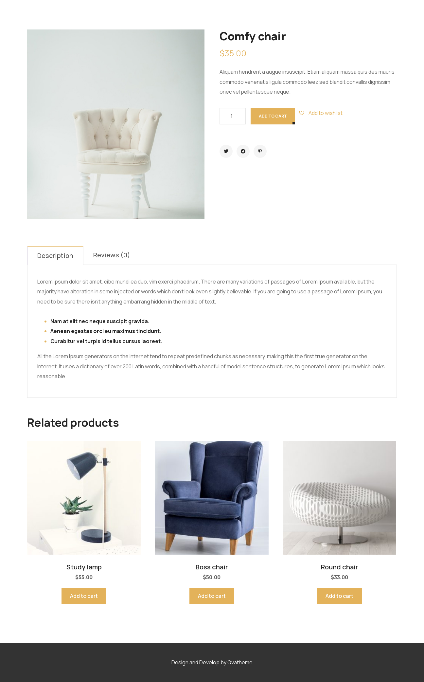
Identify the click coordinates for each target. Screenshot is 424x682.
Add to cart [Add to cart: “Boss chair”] (212, 595)
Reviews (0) (111, 254)
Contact (275, 14)
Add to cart (273, 116)
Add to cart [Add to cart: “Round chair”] (339, 595)
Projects (211, 14)
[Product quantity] (233, 116)
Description (55, 255)
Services (175, 14)
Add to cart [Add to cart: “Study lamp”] (84, 595)
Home (143, 14)
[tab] (55, 255)
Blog (243, 14)
